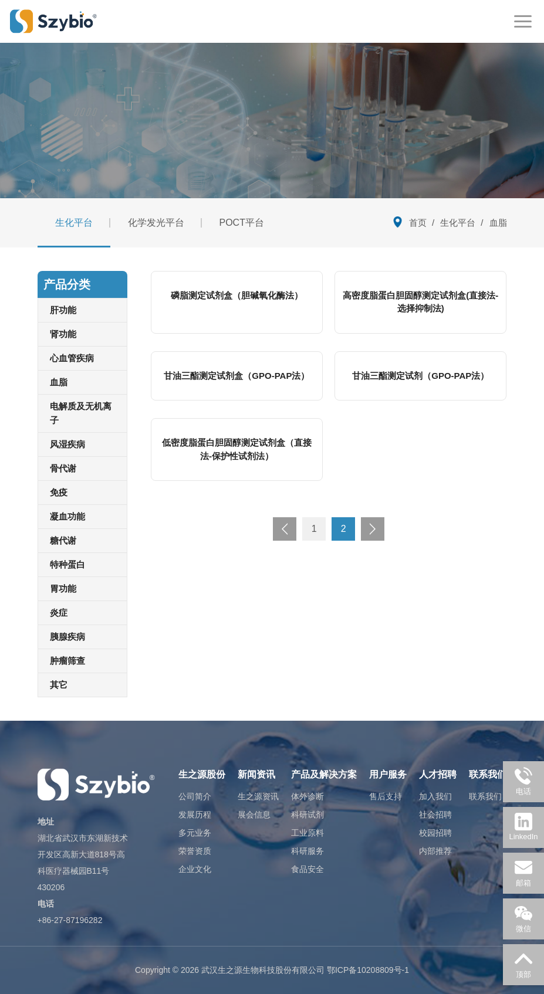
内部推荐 (435, 851)
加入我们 (435, 796)
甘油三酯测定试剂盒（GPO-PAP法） (236, 376)
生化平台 (74, 223)
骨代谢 (63, 468)
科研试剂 (307, 814)
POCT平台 (241, 223)
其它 (58, 685)
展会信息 (254, 814)
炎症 (58, 613)
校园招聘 (435, 832)
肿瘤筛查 (67, 661)
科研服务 (307, 851)
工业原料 (307, 832)
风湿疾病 (67, 444)
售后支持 (385, 796)
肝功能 (63, 310)
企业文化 (194, 869)
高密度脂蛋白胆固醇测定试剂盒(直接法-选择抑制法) (420, 302)
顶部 (523, 964)
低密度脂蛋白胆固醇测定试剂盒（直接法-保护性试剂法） (237, 449)
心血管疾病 (72, 358)
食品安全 (307, 869)
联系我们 (485, 796)
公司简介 (194, 796)
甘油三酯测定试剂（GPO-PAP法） (420, 376)
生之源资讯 (258, 796)
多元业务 (194, 832)
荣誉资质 (194, 851)
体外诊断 (307, 796)
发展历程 (194, 814)
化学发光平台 (156, 223)
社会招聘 (435, 814)
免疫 (58, 492)
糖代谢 (63, 540)
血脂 (58, 382)
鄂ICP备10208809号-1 (368, 970)
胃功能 (63, 588)
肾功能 (63, 334)
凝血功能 (67, 516)
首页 (418, 223)
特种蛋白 (67, 564)
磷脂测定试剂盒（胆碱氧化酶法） (237, 295)
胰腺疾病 (67, 637)
